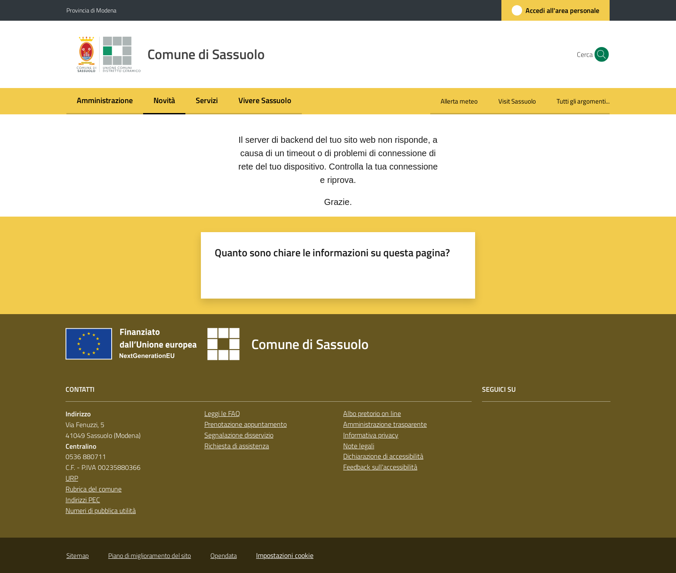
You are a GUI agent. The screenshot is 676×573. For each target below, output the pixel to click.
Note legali (358, 446)
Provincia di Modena (91, 10)
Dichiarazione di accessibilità (383, 456)
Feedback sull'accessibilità (380, 467)
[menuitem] (104, 101)
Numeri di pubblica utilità (101, 510)
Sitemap (77, 555)
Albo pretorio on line (372, 413)
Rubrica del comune (94, 489)
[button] (599, 54)
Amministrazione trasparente (385, 424)
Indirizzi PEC (83, 499)
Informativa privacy (370, 435)
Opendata (223, 555)
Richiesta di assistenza (236, 446)
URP (72, 478)
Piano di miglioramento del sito (149, 555)
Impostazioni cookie (284, 555)
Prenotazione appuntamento (245, 424)
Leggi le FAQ (222, 413)
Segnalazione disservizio (238, 435)
